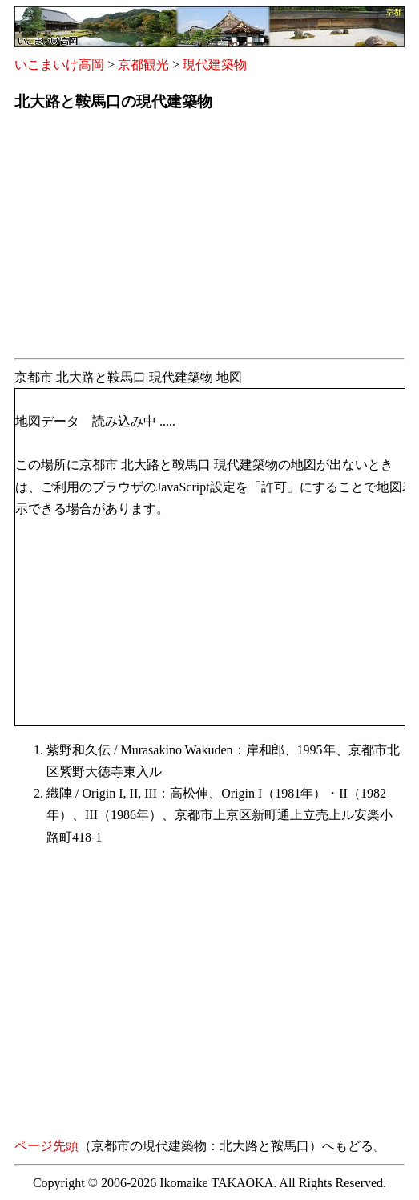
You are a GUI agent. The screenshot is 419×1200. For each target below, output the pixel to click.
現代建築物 (215, 64)
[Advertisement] (209, 239)
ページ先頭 (46, 1146)
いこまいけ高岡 (59, 64)
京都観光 (143, 64)
